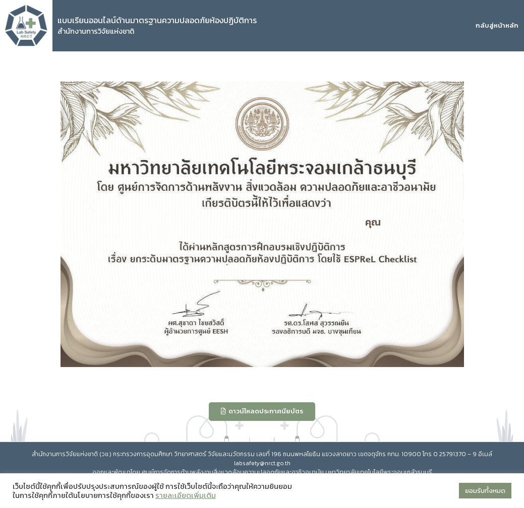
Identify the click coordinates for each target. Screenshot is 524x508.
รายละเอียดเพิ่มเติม (185, 495)
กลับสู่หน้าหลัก (497, 25)
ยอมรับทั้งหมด (485, 490)
